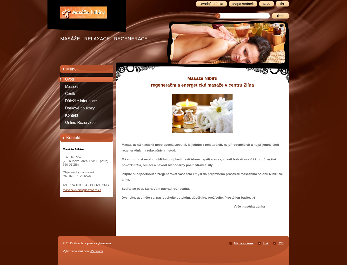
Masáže (72, 86)
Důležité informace (81, 101)
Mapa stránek (243, 243)
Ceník (70, 94)
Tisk (265, 243)
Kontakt (71, 115)
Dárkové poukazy (80, 108)
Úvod (69, 79)
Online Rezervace (80, 122)
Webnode (96, 251)
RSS (281, 243)
